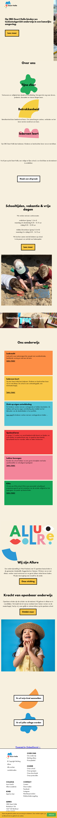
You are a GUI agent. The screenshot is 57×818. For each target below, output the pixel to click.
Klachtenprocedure (29, 794)
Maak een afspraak (29, 178)
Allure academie (11, 787)
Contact (25, 784)
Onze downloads (32, 773)
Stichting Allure (31, 758)
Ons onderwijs (31, 756)
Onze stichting (28, 581)
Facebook (26, 789)
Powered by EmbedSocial (28, 747)
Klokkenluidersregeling (30, 796)
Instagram (26, 791)
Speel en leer (10, 794)
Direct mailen (27, 787)
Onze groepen (31, 771)
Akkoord (51, 814)
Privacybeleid (31, 760)
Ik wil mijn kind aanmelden (28, 698)
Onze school (31, 768)
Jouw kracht (10, 784)
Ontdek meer (28, 611)
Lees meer (12, 33)
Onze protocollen (32, 775)
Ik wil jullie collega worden (28, 722)
